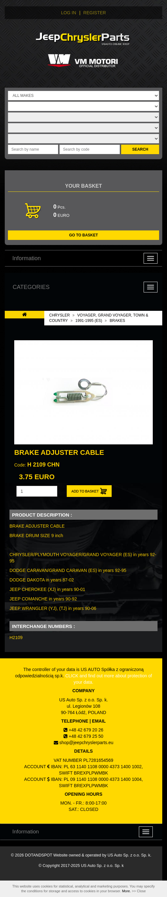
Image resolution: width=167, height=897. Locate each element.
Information (26, 258)
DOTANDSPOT (38, 855)
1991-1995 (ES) (88, 320)
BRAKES (117, 320)
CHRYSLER (59, 315)
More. (126, 891)
